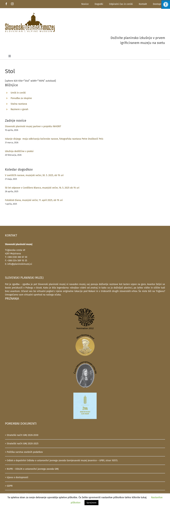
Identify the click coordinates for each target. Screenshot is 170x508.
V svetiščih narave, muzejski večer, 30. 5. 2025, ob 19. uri (34, 175)
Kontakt (143, 4)
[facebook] (6, 3)
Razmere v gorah (19, 109)
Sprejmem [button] (91, 502)
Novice (85, 4)
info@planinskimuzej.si (19, 264)
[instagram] (12, 3)
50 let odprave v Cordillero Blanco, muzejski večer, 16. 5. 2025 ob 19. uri (42, 187)
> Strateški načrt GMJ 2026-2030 (21, 435)
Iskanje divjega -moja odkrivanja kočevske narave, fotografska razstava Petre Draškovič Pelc (54, 138)
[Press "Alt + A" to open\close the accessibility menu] (165, 4)
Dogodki (99, 4)
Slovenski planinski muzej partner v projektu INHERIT (33, 126)
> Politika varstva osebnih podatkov (24, 452)
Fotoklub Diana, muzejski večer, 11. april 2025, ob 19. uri (34, 200)
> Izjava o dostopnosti (16, 477)
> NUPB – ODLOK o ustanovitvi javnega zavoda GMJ (32, 469)
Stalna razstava (19, 103)
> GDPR (8, 485)
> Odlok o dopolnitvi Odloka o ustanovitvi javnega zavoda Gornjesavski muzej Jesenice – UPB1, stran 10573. (61, 460)
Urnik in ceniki (18, 92)
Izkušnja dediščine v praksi (19, 151)
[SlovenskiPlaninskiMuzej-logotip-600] (30, 13)
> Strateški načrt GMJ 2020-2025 (21, 443)
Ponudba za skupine (21, 98)
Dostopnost (159, 4)
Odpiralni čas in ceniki (121, 4)
